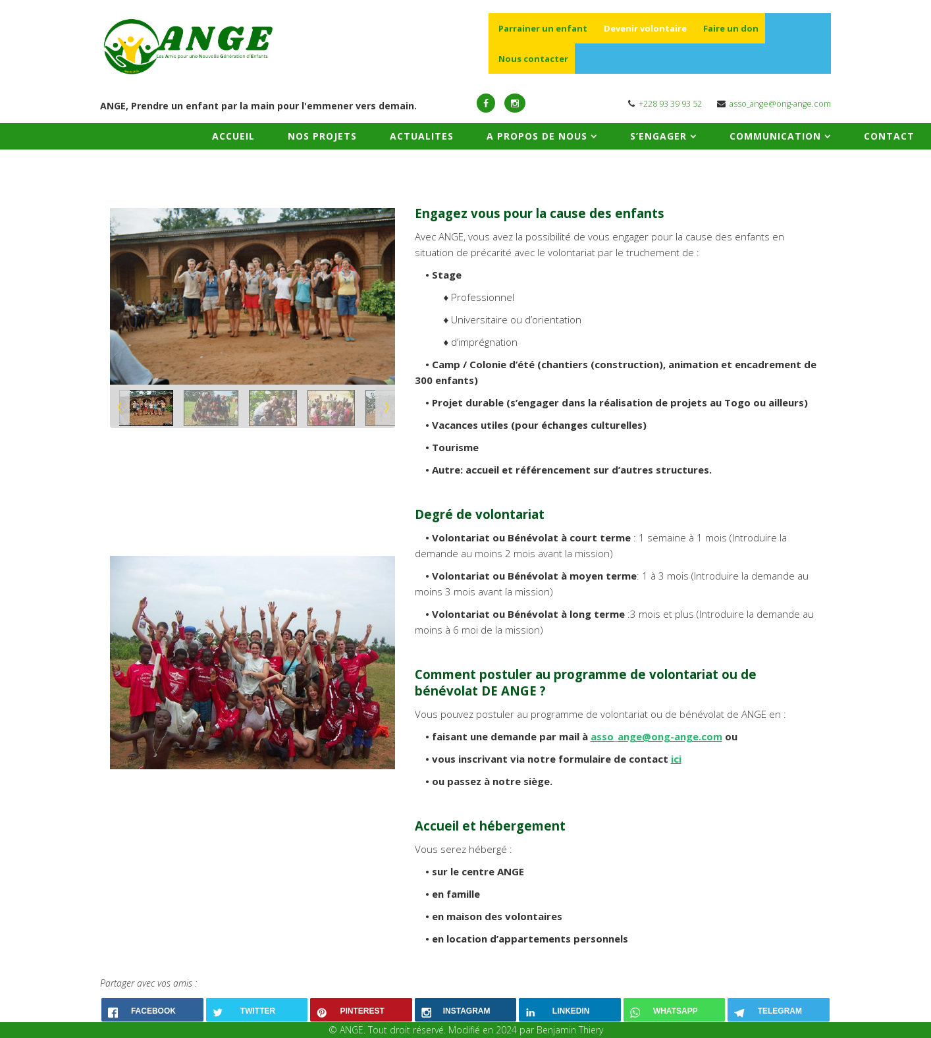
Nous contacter (533, 59)
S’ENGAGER (658, 136)
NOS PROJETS (322, 136)
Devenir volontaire (645, 28)
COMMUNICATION (775, 136)
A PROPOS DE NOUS (537, 136)
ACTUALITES (422, 136)
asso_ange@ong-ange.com (780, 103)
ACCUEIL (233, 136)
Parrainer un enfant (542, 28)
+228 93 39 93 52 (670, 103)
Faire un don (730, 28)
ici (676, 758)
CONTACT (889, 136)
